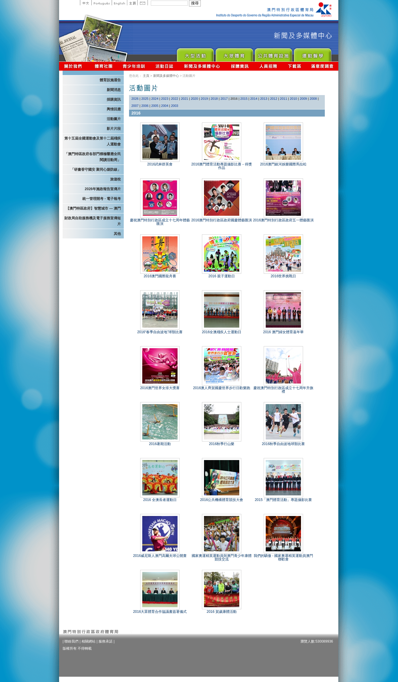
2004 (164, 105)
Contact (142, 2)
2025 (144, 98)
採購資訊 (240, 66)
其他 (117, 234)
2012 (273, 98)
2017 (224, 98)
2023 (164, 98)
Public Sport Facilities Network (273, 53)
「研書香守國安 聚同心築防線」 (96, 169)
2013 (263, 98)
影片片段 (114, 129)
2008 (313, 98)
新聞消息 (114, 90)
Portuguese (101, 2)
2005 (154, 105)
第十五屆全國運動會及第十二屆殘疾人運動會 (92, 141)
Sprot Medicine (312, 53)
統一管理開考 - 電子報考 (101, 199)
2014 (253, 98)
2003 (174, 105)
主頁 (132, 2)
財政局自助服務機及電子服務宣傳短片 (92, 221)
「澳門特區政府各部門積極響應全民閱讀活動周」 (92, 157)
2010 (293, 98)
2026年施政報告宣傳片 (103, 189)
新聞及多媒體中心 (202, 66)
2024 (154, 98)
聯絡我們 (71, 641)
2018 (214, 98)
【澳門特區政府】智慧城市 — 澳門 (93, 208)
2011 (283, 98)
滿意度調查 (322, 66)
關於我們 (74, 66)
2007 (134, 105)
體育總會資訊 (103, 66)
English (119, 2)
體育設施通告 (110, 80)
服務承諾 (105, 641)
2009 (303, 98)
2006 (144, 105)
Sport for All (234, 53)
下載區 (294, 66)
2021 (184, 98)
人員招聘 (268, 66)
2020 (194, 98)
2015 (244, 98)
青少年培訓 (134, 66)
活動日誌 (165, 66)
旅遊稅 (115, 179)
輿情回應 (114, 109)
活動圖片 (114, 119)
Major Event (195, 53)
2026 (134, 98)
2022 (174, 98)
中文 (85, 2)
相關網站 (88, 641)
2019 (204, 98)
